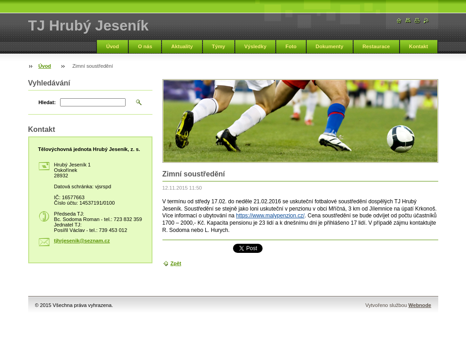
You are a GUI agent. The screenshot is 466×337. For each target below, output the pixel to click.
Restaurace (376, 46)
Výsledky (255, 46)
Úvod (112, 46)
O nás (145, 46)
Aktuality (181, 46)
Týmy (218, 46)
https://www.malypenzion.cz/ (270, 215)
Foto (290, 46)
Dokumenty (330, 46)
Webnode (419, 305)
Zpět (176, 263)
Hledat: (47, 102)
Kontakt (418, 46)
